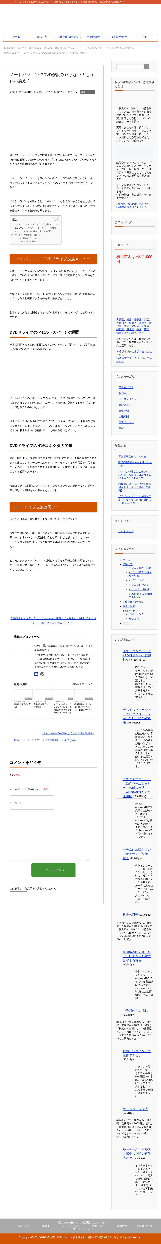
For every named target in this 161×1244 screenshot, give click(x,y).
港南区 (143, 322)
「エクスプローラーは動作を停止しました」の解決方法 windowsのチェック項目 (137, 787)
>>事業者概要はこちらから (131, 207)
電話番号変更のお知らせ (22, 705)
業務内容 (42, 36)
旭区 (128, 319)
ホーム (16, 36)
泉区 (146, 319)
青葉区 (120, 319)
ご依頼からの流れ (68, 36)
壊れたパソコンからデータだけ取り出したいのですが (44, 740)
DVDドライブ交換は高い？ (27, 235)
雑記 (70, 699)
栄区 (126, 326)
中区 (139, 329)
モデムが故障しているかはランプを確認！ (137, 854)
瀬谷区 (135, 326)
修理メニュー (87, 92)
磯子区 (138, 319)
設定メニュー (126, 422)
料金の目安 (93, 36)
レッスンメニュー (129, 399)
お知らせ (28, 699)
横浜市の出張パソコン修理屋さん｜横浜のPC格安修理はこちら (83, 1237)
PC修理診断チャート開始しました (43, 705)
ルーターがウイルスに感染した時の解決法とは (137, 1154)
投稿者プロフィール (31, 238)
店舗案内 (134, 618)
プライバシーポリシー (85, 1229)
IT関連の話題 (126, 387)
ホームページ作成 (139, 589)
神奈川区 (121, 322)
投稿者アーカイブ (82, 684)
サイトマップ (125, 531)
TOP (42, 48)
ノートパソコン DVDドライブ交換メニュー (36, 224)
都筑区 (145, 326)
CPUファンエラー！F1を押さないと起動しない (137, 655)
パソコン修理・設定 (140, 567)
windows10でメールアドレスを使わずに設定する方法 (137, 956)
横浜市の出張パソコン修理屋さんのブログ (81, 1222)
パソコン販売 (136, 580)
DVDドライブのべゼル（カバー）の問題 (37, 228)
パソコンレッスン (139, 584)
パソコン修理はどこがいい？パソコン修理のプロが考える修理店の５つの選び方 (62, 708)
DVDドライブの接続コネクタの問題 (35, 231)
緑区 (133, 332)
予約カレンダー (138, 614)
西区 (146, 329)
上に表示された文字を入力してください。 (33, 888)
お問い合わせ (119, 36)
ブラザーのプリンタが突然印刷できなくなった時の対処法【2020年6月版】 (134, 499)
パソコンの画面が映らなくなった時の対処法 (67, 733)
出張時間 (124, 416)
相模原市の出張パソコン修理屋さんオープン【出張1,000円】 (83, 707)
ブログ (145, 36)
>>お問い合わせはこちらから (133, 203)
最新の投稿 (31, 241)
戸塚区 (130, 329)
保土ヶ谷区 (122, 332)
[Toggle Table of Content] (54, 219)
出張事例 (124, 410)
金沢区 (132, 322)
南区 (141, 332)
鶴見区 (120, 329)
